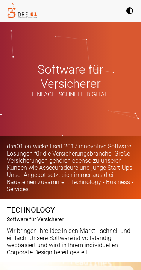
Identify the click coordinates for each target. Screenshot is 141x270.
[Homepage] (22, 10)
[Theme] (129, 11)
